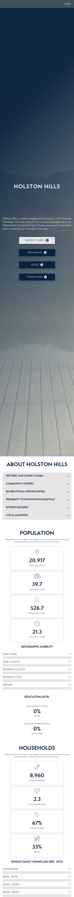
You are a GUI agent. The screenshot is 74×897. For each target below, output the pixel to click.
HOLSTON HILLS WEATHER (37, 202)
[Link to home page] (4, 4)
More (67, 3)
